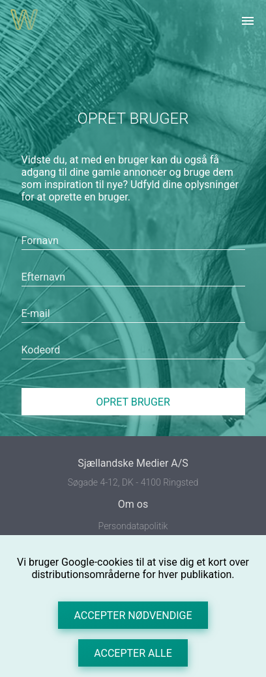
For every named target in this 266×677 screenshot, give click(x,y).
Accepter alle (133, 653)
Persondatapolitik (133, 526)
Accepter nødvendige (133, 615)
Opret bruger (133, 402)
